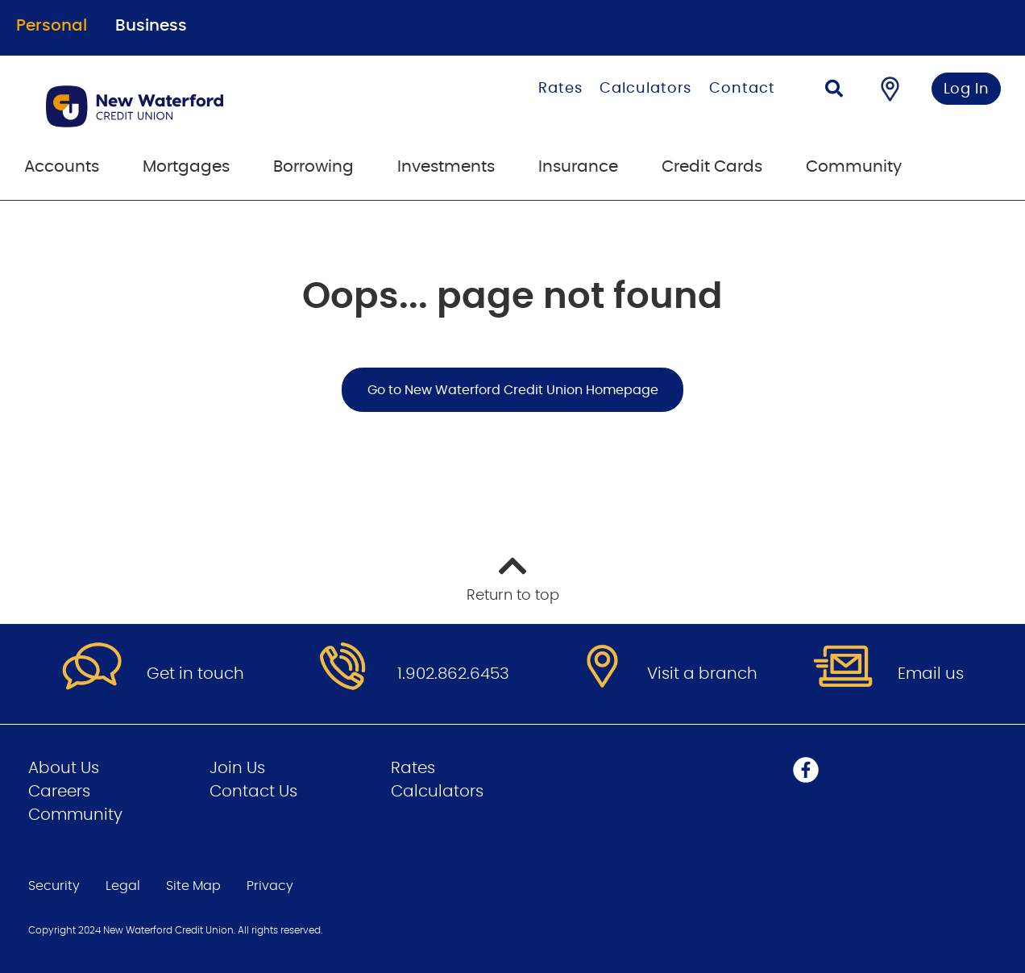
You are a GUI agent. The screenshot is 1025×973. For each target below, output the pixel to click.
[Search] (834, 90)
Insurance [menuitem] (578, 167)
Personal (51, 26)
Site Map (193, 885)
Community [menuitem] (854, 167)
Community (75, 815)
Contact (741, 88)
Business (151, 26)
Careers (59, 792)
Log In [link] (967, 89)
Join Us (237, 768)
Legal (123, 885)
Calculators (645, 88)
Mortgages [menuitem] (186, 167)
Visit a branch (702, 674)
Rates (560, 88)
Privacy (270, 885)
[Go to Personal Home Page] (205, 106)
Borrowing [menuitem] (313, 167)
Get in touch (195, 674)
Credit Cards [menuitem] (712, 167)
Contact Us (253, 792)
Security (54, 885)
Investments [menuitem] (446, 167)
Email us (931, 674)
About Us (63, 768)
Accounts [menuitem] (61, 167)
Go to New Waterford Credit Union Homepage (512, 390)
